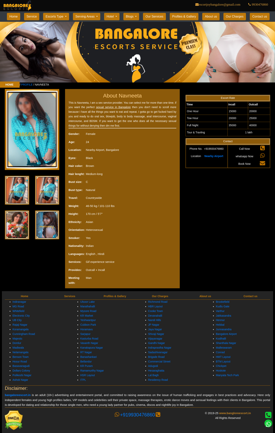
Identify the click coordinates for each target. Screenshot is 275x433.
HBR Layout (155, 306)
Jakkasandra (223, 315)
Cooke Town (155, 311)
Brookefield (222, 301)
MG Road (18, 306)
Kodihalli (221, 338)
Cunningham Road (24, 333)
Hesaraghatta (156, 370)
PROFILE (27, 84)
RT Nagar (86, 352)
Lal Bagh (153, 375)
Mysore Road (88, 311)
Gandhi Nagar (156, 343)
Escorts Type (55, 16)
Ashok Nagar (20, 379)
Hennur (220, 320)
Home (13, 16)
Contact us (259, 16)
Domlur (17, 343)
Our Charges (235, 16)
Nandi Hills (154, 320)
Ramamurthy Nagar (92, 370)
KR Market (86, 315)
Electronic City (21, 315)
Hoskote (221, 370)
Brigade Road (156, 356)
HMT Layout (223, 356)
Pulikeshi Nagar (22, 375)
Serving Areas (85, 16)
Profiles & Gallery (184, 16)
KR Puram (86, 365)
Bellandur (86, 361)
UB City (17, 320)
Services (69, 296)
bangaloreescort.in (18, 395)
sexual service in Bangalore (113, 107)
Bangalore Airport (226, 333)
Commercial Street (159, 361)
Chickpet (221, 365)
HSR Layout (87, 375)
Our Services (154, 16)
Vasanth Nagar (89, 343)
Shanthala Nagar (226, 343)
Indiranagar (19, 301)
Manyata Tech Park (227, 375)
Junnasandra (224, 329)
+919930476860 (137, 414)
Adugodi (153, 365)
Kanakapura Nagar (91, 347)
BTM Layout (223, 361)
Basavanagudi (21, 365)
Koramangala (20, 329)
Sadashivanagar (158, 352)
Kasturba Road (89, 338)
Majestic (17, 338)
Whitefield (18, 311)
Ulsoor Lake (87, 301)
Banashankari (88, 356)
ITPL (83, 379)
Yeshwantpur (88, 320)
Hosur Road (20, 361)
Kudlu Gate (222, 306)
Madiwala (18, 347)
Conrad (220, 352)
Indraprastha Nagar (159, 347)
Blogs (130, 16)
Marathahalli (87, 306)
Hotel (111, 16)
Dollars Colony (21, 370)
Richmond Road (157, 301)
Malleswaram (224, 347)
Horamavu (86, 329)
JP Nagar (153, 324)
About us (211, 16)
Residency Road (158, 379)
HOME (9, 84)
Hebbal (220, 324)
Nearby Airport (213, 155)
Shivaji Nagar (156, 333)
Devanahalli (155, 315)
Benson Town (21, 356)
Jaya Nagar (155, 329)
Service (32, 16)
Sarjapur (85, 333)
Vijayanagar (155, 338)
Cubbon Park (88, 324)
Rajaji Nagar (20, 324)
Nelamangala (20, 352)
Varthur (220, 311)
